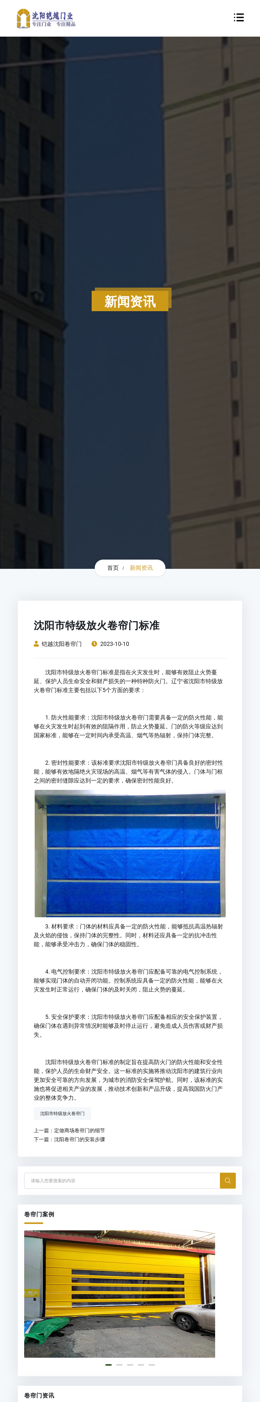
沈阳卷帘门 (67, 643)
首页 (113, 567)
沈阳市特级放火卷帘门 (62, 1113)
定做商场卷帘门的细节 (79, 1130)
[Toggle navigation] (239, 18)
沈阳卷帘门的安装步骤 (79, 1139)
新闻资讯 (141, 567)
